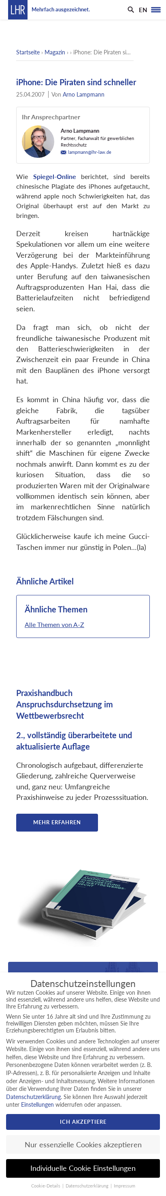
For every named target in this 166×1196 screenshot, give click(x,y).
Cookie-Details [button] (46, 1185)
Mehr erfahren (57, 822)
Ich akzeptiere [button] (83, 1121)
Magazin (55, 52)
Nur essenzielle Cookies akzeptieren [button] (83, 1144)
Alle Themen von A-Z (54, 624)
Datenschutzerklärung (33, 1096)
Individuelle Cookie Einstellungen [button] (83, 1168)
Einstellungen (37, 1104)
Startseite (28, 52)
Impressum (124, 1185)
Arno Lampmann (83, 94)
